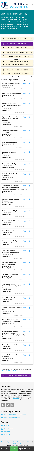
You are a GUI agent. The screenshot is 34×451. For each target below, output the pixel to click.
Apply (24, 83)
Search (7, 449)
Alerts (27, 449)
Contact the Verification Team (12, 417)
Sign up (31, 4)
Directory (14, 449)
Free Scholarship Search (8, 371)
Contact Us (7, 434)
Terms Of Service (27, 442)
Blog (21, 449)
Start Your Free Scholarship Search (16, 375)
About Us (6, 425)
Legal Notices (17, 443)
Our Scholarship (8, 428)
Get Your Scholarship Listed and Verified (15, 414)
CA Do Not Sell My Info (16, 442)
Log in (26, 4)
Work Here (7, 431)
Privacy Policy (5, 442)
